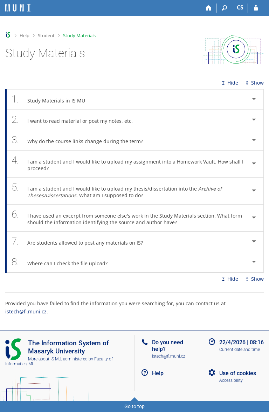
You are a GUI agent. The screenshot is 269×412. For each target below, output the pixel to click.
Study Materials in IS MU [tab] (52, 99)
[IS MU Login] (256, 8)
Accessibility (231, 380)
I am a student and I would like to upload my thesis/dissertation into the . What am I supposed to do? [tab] (117, 190)
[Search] (224, 8)
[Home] (208, 8)
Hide (229, 82)
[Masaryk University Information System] (17, 8)
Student (46, 35)
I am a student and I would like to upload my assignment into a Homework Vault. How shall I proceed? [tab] (127, 163)
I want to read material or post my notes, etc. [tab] (76, 120)
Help (24, 35)
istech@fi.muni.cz (26, 311)
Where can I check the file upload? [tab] (63, 262)
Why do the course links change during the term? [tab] (81, 140)
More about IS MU (44, 359)
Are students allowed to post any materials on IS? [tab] (81, 241)
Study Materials (79, 35)
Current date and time (239, 349)
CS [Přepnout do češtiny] (240, 7)
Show (254, 82)
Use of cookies (237, 373)
